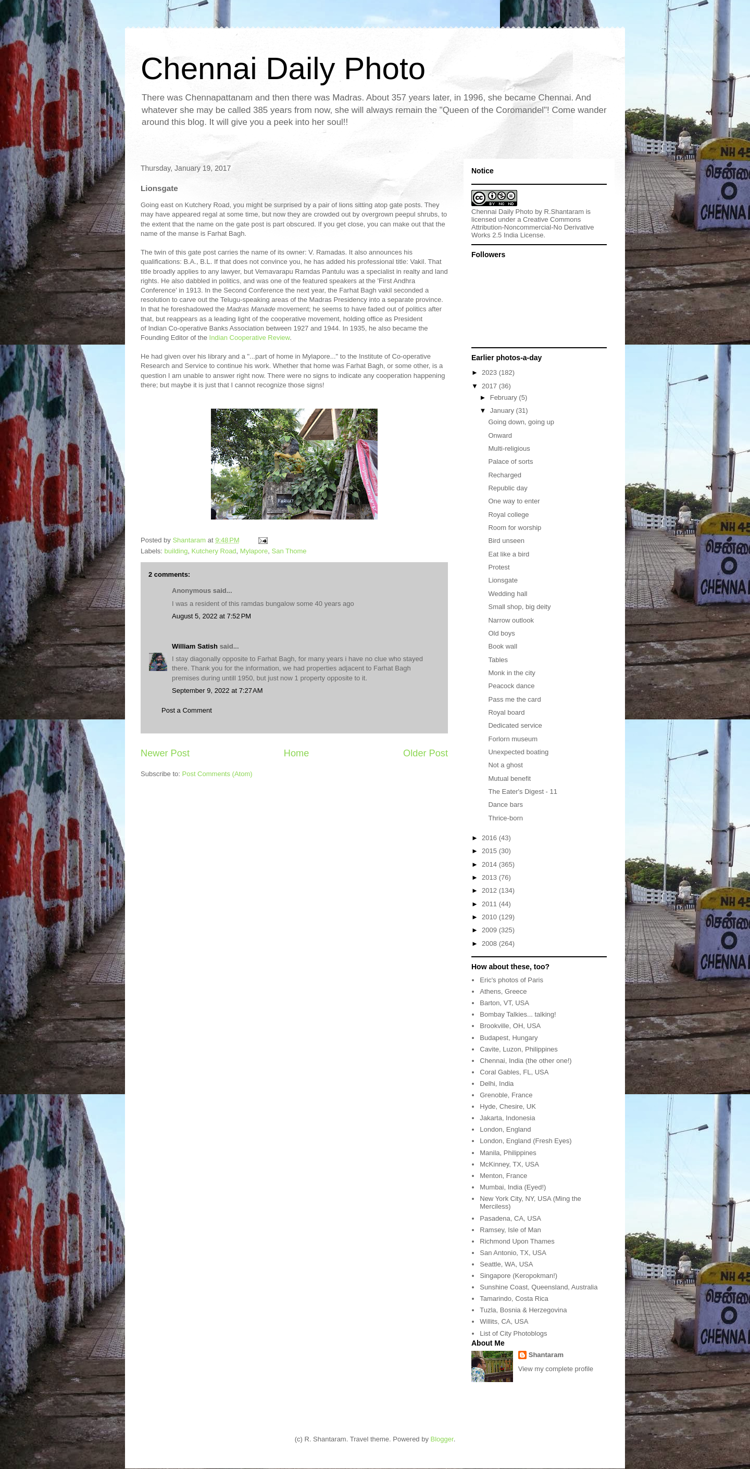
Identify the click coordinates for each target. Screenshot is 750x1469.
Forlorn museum (513, 739)
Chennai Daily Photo (283, 68)
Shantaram (546, 1355)
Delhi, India (497, 1083)
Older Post (425, 753)
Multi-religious (509, 448)
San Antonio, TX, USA (513, 1253)
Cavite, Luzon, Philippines (519, 1049)
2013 (490, 877)
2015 (490, 851)
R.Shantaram (564, 212)
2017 (490, 386)
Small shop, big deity (519, 607)
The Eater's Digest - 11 (522, 791)
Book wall (502, 646)
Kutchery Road (214, 551)
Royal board (506, 712)
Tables (498, 660)
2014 (490, 864)
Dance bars (505, 804)
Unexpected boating (518, 752)
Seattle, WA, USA (506, 1264)
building (176, 551)
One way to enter (514, 501)
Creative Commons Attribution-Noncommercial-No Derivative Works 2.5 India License (532, 227)
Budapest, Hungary (509, 1038)
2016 (490, 838)
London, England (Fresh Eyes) (525, 1141)
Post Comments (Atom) (217, 774)
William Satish (195, 646)
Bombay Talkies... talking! (518, 1014)
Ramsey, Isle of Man (510, 1230)
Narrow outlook (510, 620)
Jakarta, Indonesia (507, 1118)
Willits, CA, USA (504, 1321)
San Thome (289, 551)
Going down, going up (521, 422)
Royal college (508, 514)
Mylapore (254, 551)
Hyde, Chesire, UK (508, 1106)
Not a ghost (505, 765)
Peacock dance (511, 686)
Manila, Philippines (508, 1153)
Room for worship (514, 527)
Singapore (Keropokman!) (518, 1276)
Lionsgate (502, 580)
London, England (505, 1129)
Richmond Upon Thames (517, 1241)
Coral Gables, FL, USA (514, 1072)
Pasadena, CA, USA (510, 1218)
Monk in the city (511, 673)
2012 (490, 890)
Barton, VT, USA (504, 1003)
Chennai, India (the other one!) (525, 1061)
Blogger (442, 1439)
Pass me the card (514, 699)
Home (296, 753)
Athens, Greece (503, 991)
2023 (490, 372)
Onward (500, 435)
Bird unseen (506, 540)
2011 (490, 904)
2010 (490, 917)
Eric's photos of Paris (511, 980)
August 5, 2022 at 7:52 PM (211, 616)
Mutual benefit (509, 778)
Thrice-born (505, 818)
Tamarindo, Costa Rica (514, 1298)
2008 (490, 943)
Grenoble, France (506, 1095)
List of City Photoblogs (513, 1333)
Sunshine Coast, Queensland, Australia (538, 1287)
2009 (490, 930)
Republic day (507, 488)
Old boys (501, 633)
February (504, 397)
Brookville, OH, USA (510, 1026)
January (503, 410)
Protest (498, 567)
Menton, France (503, 1176)
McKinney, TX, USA (509, 1164)
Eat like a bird (508, 554)
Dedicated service (515, 725)
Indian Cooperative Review (249, 337)
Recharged (504, 475)
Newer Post (165, 753)
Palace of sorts (510, 461)
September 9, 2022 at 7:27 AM (217, 690)
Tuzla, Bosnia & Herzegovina (523, 1310)
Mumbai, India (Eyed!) (513, 1187)
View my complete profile (555, 1369)
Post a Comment (186, 710)
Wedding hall (507, 594)
